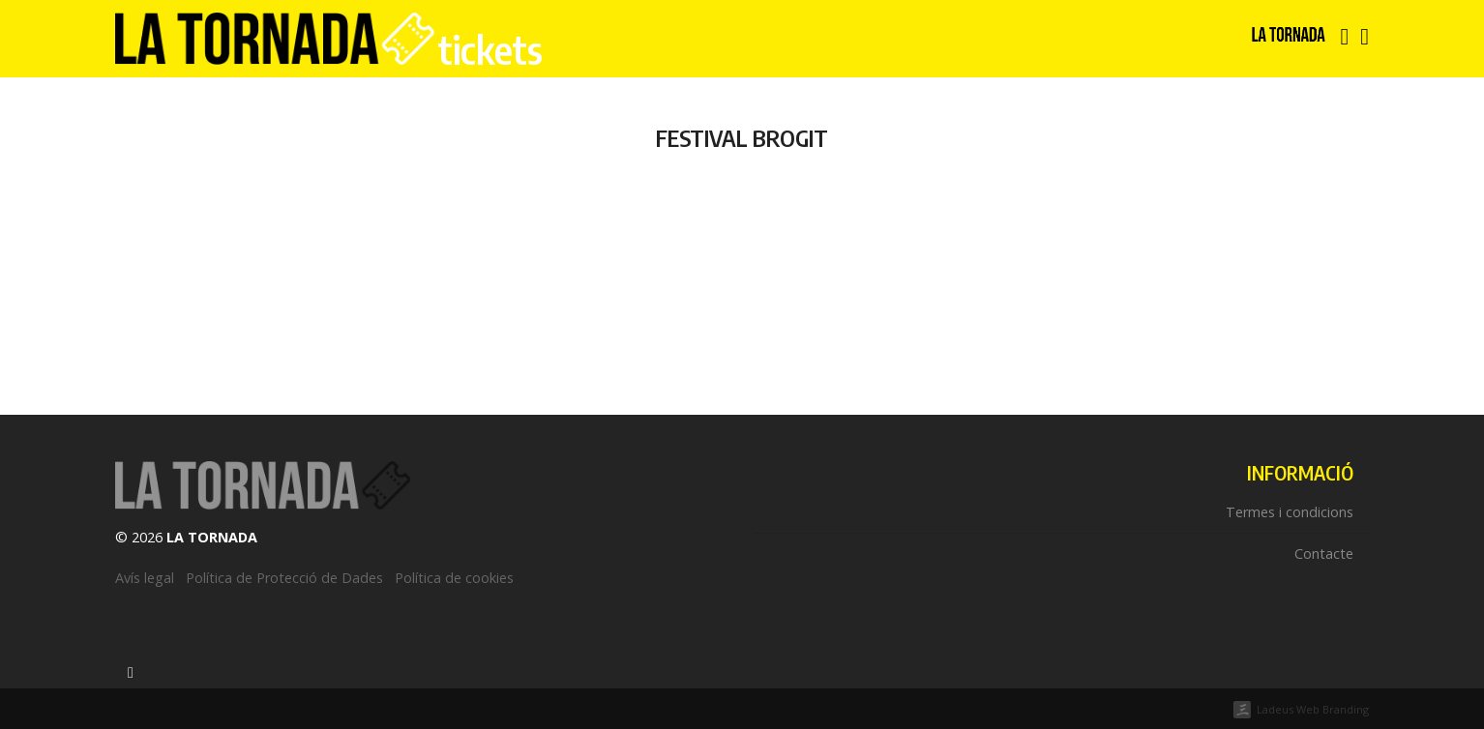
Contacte (1323, 553)
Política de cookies (454, 578)
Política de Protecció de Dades (284, 578)
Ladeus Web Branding (1313, 709)
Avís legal (144, 578)
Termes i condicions (1289, 512)
